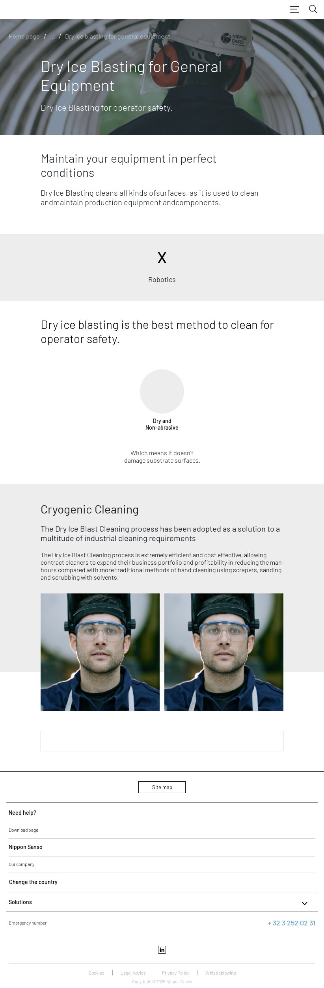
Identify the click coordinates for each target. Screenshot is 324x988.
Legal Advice (133, 972)
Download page (23, 829)
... (52, 36)
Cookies (96, 972)
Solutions (159, 903)
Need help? (22, 812)
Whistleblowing (220, 972)
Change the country (33, 882)
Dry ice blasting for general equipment (117, 36)
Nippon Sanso (26, 846)
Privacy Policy (175, 972)
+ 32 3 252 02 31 (291, 922)
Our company (21, 864)
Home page (24, 36)
